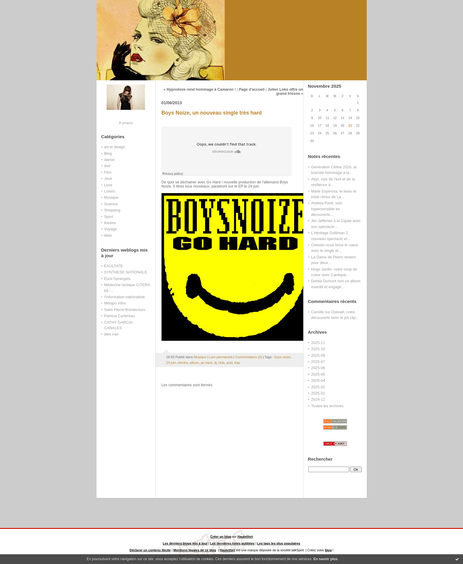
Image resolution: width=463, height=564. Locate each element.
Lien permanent (220, 357)
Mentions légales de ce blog (194, 550)
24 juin (171, 362)
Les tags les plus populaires (278, 543)
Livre (108, 185)
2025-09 (318, 355)
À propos (126, 123)
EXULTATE (113, 266)
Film (107, 172)
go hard (206, 362)
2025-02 (318, 387)
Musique (111, 197)
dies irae (111, 334)
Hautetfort (245, 536)
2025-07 (318, 361)
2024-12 (318, 399)
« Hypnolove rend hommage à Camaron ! (200, 89)
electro (183, 362)
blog (328, 550)
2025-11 (318, 342)
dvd (107, 166)
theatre (110, 223)
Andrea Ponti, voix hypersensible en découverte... (326, 209)
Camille (317, 312)
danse (109, 159)
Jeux (108, 178)
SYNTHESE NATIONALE (125, 272)
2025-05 (318, 374)
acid (229, 362)
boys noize (282, 357)
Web (108, 235)
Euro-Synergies (117, 278)
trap (237, 362)
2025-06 (318, 368)
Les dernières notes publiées (232, 543)
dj (215, 362)
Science (111, 204)
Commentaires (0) (248, 357)
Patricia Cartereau (119, 316)
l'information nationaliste (124, 297)
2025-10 (318, 349)
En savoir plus (325, 559)
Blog (108, 153)
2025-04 (318, 380)
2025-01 (318, 393)
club (222, 362)
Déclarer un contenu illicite (150, 550)
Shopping (112, 210)
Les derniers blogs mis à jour (185, 543)
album (194, 362)
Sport (108, 216)
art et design (114, 147)
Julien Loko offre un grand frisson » (285, 91)
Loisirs (109, 191)
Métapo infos (115, 303)
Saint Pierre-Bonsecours (125, 309)
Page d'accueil (252, 89)
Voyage (110, 229)
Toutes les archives (327, 406)
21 (350, 125)
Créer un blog (220, 536)
